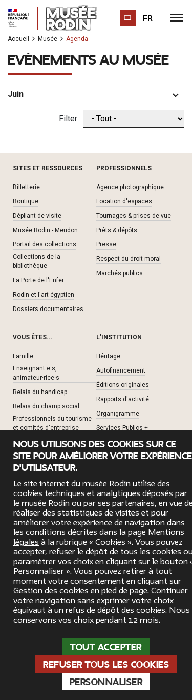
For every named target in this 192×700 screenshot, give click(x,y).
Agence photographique (130, 187)
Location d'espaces (124, 201)
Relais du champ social (46, 406)
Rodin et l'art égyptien (43, 294)
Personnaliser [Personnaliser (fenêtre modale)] (106, 682)
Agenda (77, 39)
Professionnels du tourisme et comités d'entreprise (52, 423)
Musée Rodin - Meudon (45, 230)
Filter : (70, 118)
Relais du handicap (40, 392)
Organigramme (117, 413)
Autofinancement (120, 370)
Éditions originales (122, 384)
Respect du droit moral (128, 258)
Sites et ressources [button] (47, 168)
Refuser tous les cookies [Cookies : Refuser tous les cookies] (106, 665)
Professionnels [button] (124, 168)
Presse (106, 244)
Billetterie (26, 187)
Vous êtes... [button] (33, 337)
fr (148, 18)
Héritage (108, 356)
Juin (16, 94)
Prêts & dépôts (116, 230)
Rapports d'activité (122, 399)
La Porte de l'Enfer (38, 280)
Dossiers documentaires (48, 309)
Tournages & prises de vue (133, 215)
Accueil (18, 39)
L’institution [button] (119, 337)
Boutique (25, 201)
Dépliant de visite (37, 215)
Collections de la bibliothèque (36, 261)
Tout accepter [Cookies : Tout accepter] (106, 647)
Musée (47, 39)
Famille (23, 356)
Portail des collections (44, 244)
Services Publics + (122, 427)
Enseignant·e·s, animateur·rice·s (36, 373)
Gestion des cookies (51, 591)
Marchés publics (119, 273)
